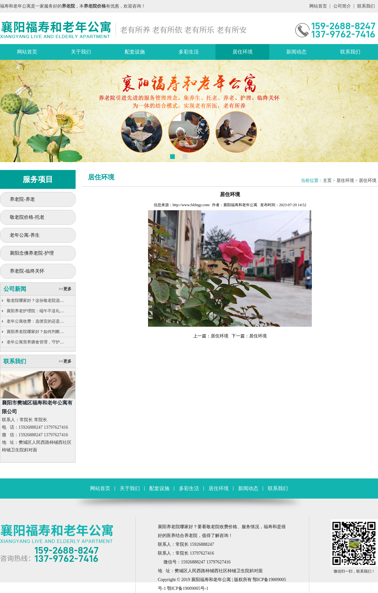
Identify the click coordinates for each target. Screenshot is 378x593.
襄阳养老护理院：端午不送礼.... (35, 310)
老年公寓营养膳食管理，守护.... (35, 342)
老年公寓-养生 (25, 235)
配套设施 (135, 51)
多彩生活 (189, 51)
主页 (327, 180)
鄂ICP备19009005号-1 (187, 588)
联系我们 (366, 6)
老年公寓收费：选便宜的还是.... (35, 321)
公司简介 (342, 6)
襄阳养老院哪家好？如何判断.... (35, 331)
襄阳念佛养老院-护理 (32, 253)
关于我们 (81, 51)
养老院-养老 (22, 199)
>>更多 (65, 288)
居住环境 (242, 51)
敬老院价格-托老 (27, 217)
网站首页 (318, 6)
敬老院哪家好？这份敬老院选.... (35, 300)
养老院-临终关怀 (27, 271)
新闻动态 (296, 51)
